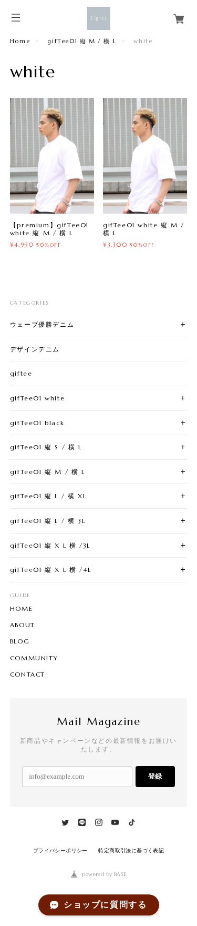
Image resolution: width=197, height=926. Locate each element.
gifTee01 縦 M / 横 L (81, 41)
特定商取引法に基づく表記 (131, 850)
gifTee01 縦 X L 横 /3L (50, 545)
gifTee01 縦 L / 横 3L (47, 521)
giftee (21, 373)
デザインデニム (35, 349)
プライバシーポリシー (60, 850)
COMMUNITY (34, 658)
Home (20, 41)
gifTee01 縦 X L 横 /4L (50, 569)
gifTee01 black (37, 423)
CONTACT (27, 674)
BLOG (19, 641)
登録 (155, 776)
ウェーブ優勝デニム (42, 324)
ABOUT (22, 625)
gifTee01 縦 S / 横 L (46, 447)
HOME (21, 608)
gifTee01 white (37, 398)
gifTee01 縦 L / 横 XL (48, 496)
